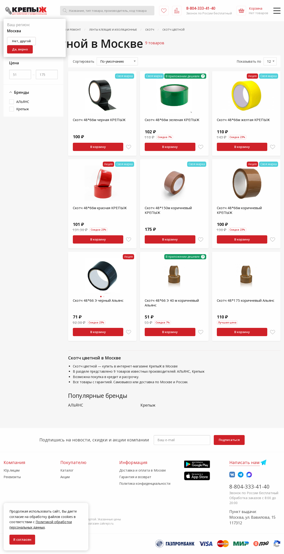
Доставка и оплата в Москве (142, 470)
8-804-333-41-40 (249, 486)
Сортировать (83, 61)
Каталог (67, 470)
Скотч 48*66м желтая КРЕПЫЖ (243, 119)
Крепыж (22, 109)
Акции (65, 477)
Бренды (19, 92)
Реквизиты (12, 477)
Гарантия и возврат (135, 477)
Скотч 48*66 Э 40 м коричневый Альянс (172, 302)
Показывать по (249, 61)
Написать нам (244, 462)
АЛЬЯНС (22, 101)
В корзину (98, 147)
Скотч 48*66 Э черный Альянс (98, 300)
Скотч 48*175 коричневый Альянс (245, 300)
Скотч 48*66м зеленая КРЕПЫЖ (172, 119)
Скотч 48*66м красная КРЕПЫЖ (100, 207)
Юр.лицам (12, 470)
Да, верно (20, 49)
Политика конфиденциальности (144, 483)
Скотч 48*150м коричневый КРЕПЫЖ (168, 210)
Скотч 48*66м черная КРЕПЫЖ (99, 119)
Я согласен (22, 539)
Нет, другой (21, 41)
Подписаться (229, 440)
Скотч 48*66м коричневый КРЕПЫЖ (239, 210)
